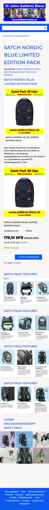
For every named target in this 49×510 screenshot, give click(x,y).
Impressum (24, 503)
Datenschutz (38, 500)
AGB (23, 492)
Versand (23, 243)
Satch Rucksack (11, 72)
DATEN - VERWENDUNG (21, 497)
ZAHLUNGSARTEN (36, 492)
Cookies (25, 500)
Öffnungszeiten (11, 492)
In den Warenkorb (28, 257)
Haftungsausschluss (34, 495)
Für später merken (12, 263)
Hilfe (37, 497)
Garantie (19, 495)
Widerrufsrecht (12, 500)
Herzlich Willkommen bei (28, 69)
